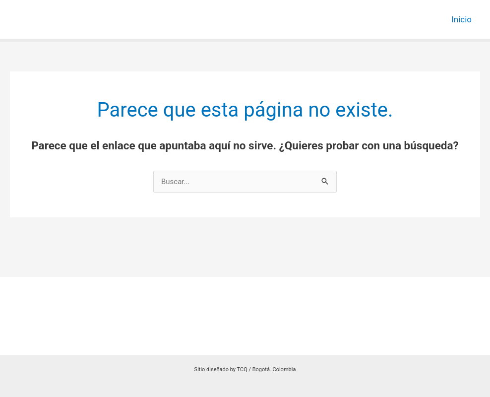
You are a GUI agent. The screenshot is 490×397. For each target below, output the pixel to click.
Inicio (461, 19)
